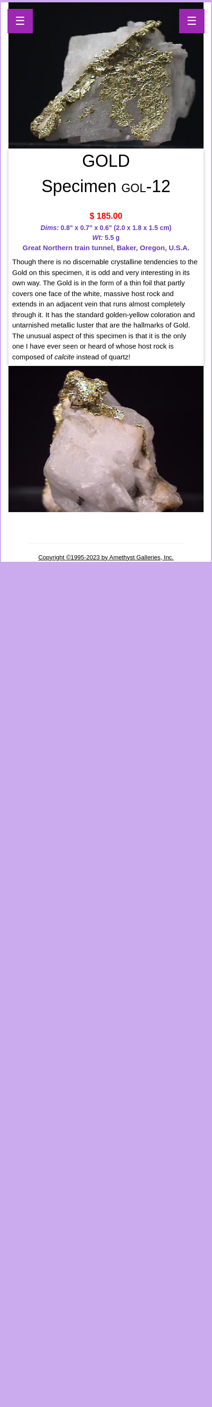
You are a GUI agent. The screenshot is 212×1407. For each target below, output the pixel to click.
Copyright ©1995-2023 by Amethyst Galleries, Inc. (106, 557)
